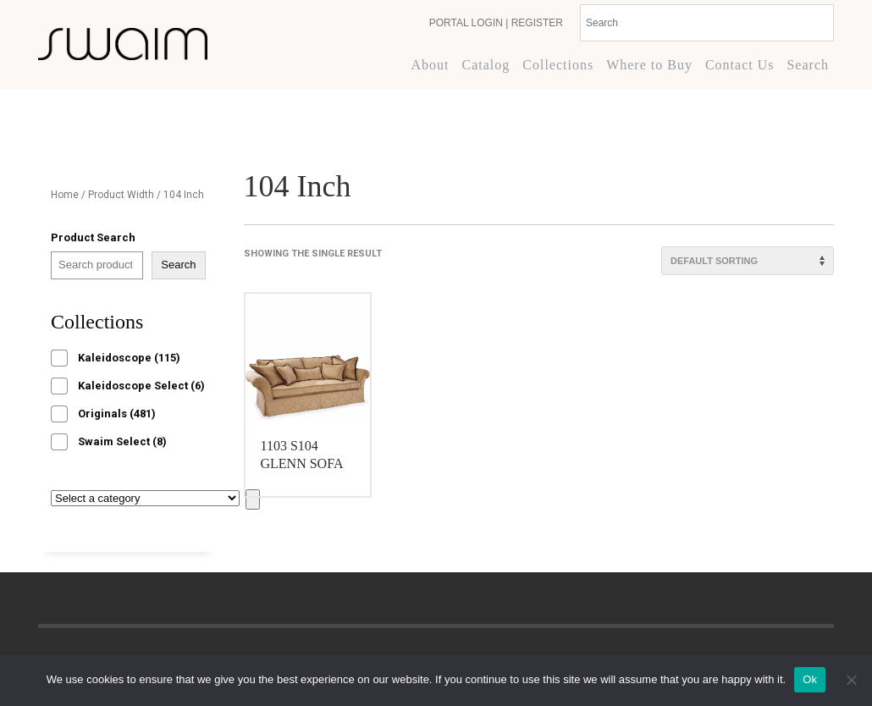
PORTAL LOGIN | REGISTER (496, 23)
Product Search (93, 237)
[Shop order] (747, 260)
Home (65, 195)
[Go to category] (253, 499)
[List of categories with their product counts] (145, 498)
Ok (810, 679)
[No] (850, 679)
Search (178, 264)
